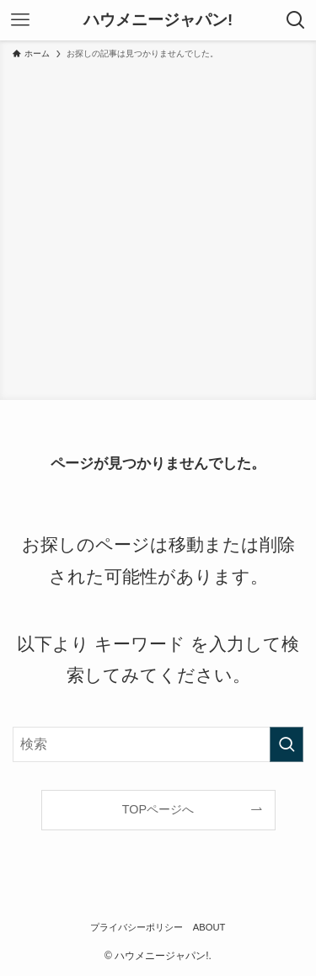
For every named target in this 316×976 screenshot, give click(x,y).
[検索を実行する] (286, 744)
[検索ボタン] (296, 20)
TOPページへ (158, 809)
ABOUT (209, 927)
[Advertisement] (158, 227)
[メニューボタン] (20, 20)
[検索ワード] (158, 744)
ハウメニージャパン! (158, 21)
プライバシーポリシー (136, 927)
